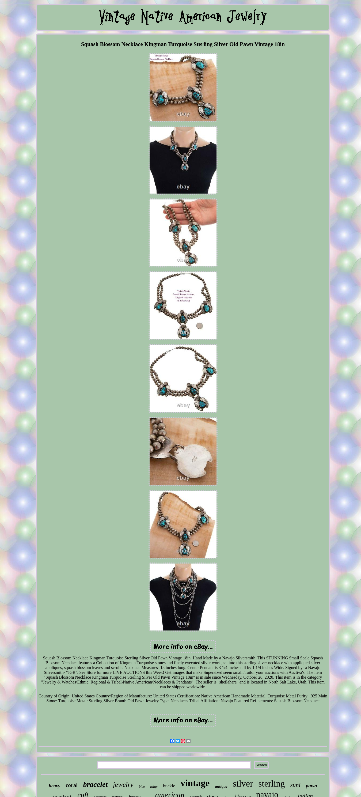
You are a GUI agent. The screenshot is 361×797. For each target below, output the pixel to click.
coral (72, 785)
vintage (195, 783)
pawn (311, 785)
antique (221, 786)
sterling (272, 783)
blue (142, 786)
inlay (154, 786)
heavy (54, 785)
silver (243, 783)
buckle (169, 785)
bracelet (95, 784)
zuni (295, 785)
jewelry (123, 784)
